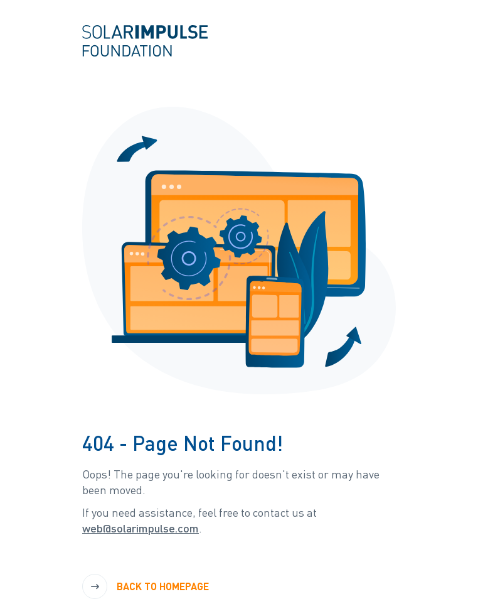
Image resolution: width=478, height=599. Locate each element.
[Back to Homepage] (150, 586)
